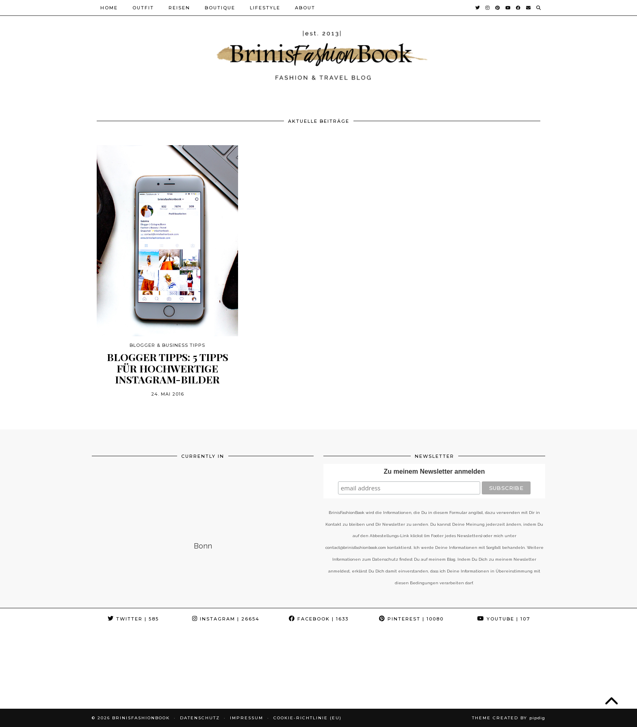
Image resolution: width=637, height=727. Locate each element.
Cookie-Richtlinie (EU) (307, 717)
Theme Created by (508, 717)
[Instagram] (487, 7)
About (305, 8)
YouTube (503, 619)
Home (109, 8)
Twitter (133, 619)
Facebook (319, 619)
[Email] (528, 7)
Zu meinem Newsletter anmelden (434, 471)
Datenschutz (200, 717)
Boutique (220, 8)
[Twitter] (478, 7)
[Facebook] (518, 7)
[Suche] (539, 7)
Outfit (143, 8)
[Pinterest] (497, 7)
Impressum (246, 717)
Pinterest (411, 619)
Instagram (226, 619)
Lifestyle (265, 8)
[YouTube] (508, 7)
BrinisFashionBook (141, 717)
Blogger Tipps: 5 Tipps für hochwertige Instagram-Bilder (167, 368)
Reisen (179, 8)
